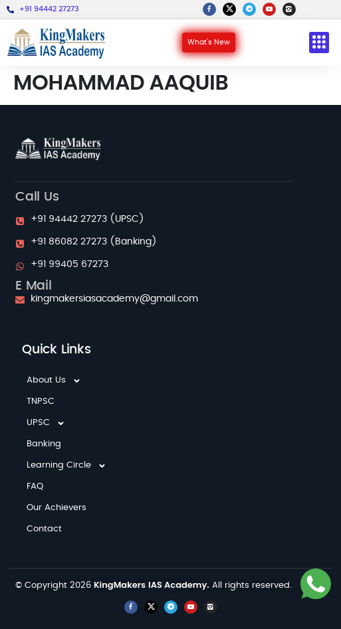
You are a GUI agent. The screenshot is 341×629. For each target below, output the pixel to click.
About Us (54, 381)
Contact (44, 529)
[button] (319, 43)
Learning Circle (66, 466)
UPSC (46, 423)
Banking (44, 444)
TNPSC (41, 401)
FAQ (35, 486)
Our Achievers (56, 507)
